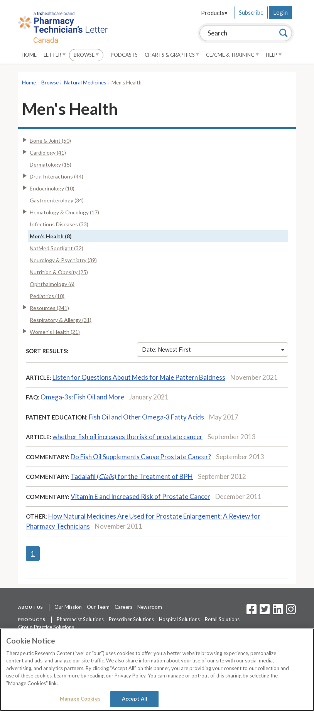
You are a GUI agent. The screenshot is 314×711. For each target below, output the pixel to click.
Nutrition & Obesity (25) (59, 272)
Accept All (134, 699)
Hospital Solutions (179, 619)
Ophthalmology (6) (52, 284)
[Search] (283, 32)
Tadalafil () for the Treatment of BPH (132, 476)
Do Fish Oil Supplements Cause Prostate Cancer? (141, 457)
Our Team (98, 607)
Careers (123, 607)
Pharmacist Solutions (80, 619)
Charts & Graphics (172, 55)
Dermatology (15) (50, 164)
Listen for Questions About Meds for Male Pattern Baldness (138, 377)
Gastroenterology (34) (57, 200)
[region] (157, 669)
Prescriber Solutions (131, 619)
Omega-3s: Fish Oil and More (82, 397)
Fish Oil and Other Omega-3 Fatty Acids (146, 417)
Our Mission (68, 607)
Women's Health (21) (55, 332)
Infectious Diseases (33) (59, 224)
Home (29, 55)
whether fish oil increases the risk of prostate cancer (127, 437)
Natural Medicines (85, 82)
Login (280, 12)
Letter (55, 55)
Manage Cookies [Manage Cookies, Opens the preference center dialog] (80, 699)
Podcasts (124, 55)
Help (274, 55)
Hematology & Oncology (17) (64, 212)
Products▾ (214, 12)
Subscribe (251, 12)
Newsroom (149, 607)
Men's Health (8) (51, 236)
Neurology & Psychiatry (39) (63, 260)
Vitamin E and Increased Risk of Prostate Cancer (140, 496)
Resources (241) (49, 308)
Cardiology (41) (48, 152)
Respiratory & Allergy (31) (60, 320)
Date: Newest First (213, 349)
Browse (86, 55)
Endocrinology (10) (52, 188)
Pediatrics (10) (47, 296)
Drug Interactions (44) (56, 176)
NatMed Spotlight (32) (56, 248)
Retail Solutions (222, 619)
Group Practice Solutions (46, 627)
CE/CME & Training (232, 55)
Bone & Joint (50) (50, 140)
